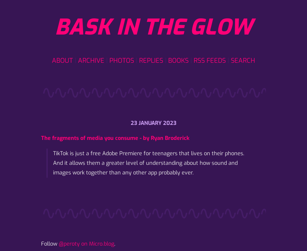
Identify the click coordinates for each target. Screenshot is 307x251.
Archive (91, 60)
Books (178, 60)
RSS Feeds (210, 60)
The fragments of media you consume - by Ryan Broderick (115, 138)
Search (243, 60)
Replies (151, 60)
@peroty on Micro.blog (86, 243)
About (62, 60)
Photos (121, 60)
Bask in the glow (153, 27)
